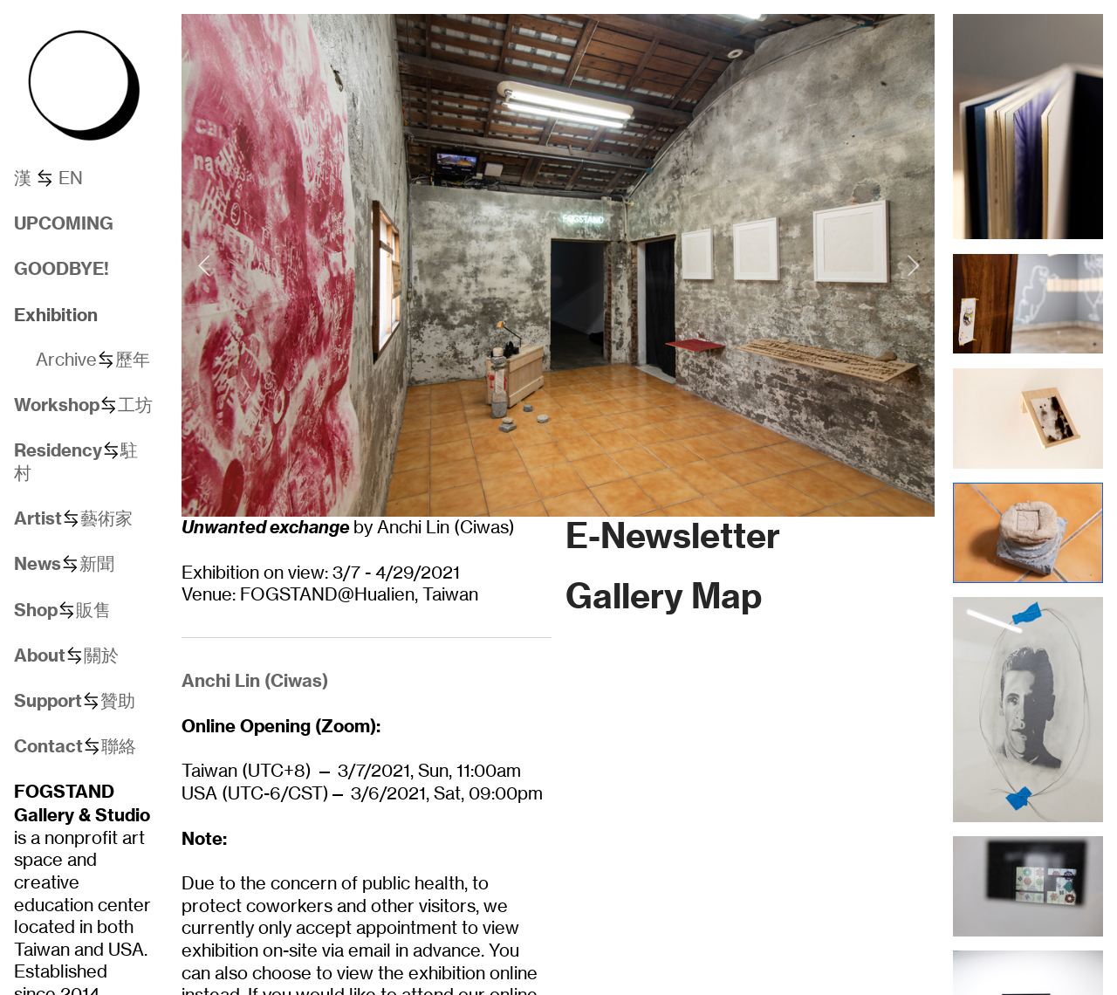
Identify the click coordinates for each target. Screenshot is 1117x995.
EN (70, 178)
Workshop (56, 404)
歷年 (132, 359)
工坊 (135, 405)
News (37, 563)
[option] (558, 265)
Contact (48, 746)
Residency (58, 450)
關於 (101, 655)
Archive (66, 359)
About (39, 655)
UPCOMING (63, 223)
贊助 (117, 700)
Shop (36, 610)
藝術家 (106, 518)
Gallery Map (663, 595)
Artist (38, 518)
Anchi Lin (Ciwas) (255, 680)
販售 (93, 610)
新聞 (96, 563)
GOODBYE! (61, 268)
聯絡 (118, 746)
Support (48, 700)
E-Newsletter (672, 535)
